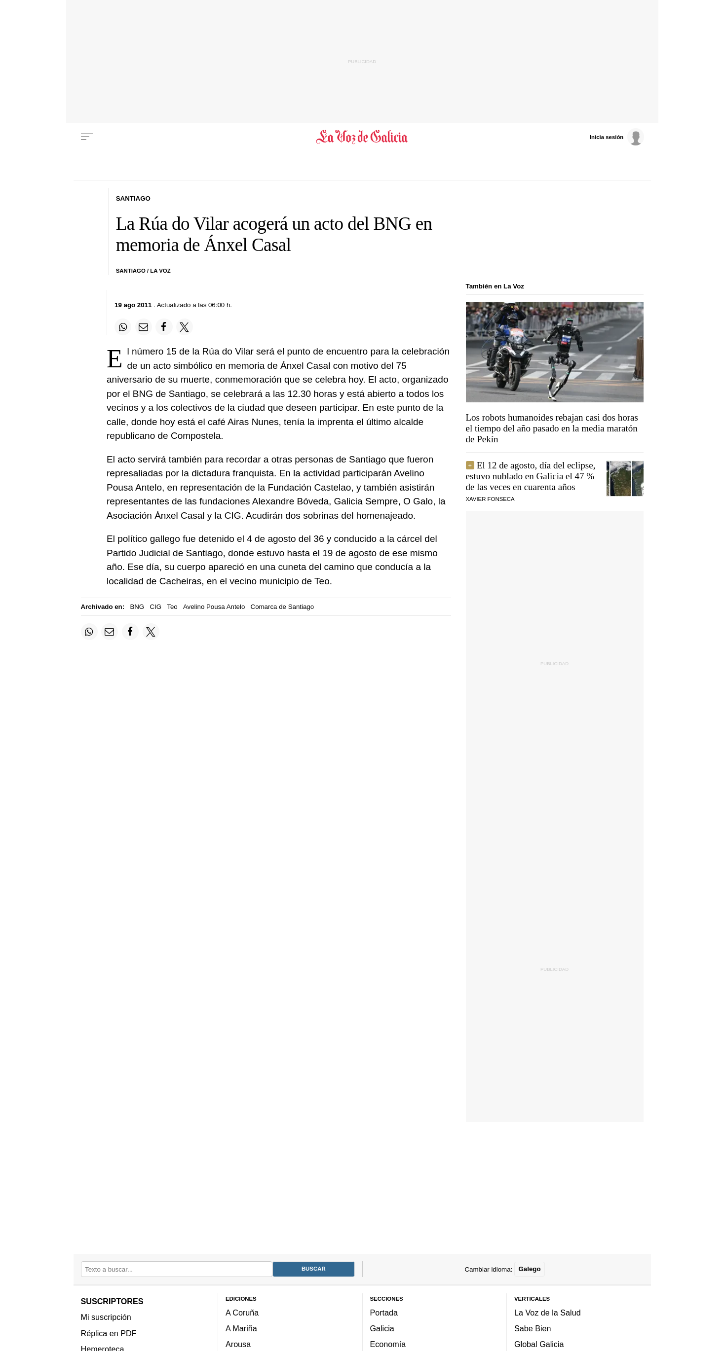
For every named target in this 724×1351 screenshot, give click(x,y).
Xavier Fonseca (490, 499)
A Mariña (241, 1328)
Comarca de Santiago (282, 606)
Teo (172, 606)
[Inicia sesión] (617, 136)
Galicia (382, 1328)
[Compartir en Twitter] (184, 327)
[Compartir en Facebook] (163, 327)
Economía (388, 1344)
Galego (529, 1269)
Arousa (238, 1344)
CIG (155, 606)
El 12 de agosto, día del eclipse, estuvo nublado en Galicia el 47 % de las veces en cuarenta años (531, 476)
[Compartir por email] (143, 327)
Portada (384, 1312)
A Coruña (242, 1312)
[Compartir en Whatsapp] (122, 327)
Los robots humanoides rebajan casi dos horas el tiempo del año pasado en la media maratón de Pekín (552, 428)
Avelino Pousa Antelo (214, 606)
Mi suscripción (106, 1317)
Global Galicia (539, 1344)
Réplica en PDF (109, 1333)
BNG (137, 606)
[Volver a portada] (362, 137)
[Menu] (87, 137)
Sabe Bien (532, 1328)
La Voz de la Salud (547, 1312)
